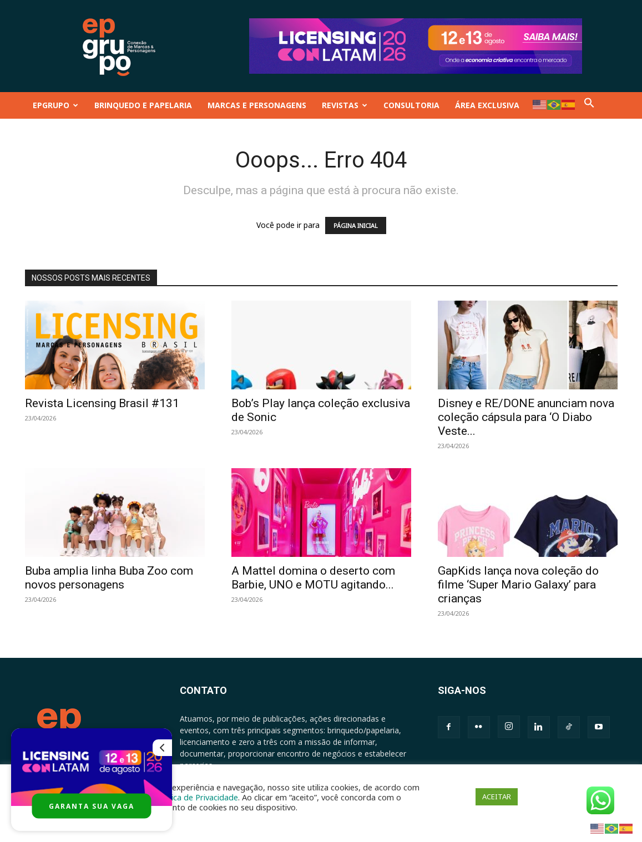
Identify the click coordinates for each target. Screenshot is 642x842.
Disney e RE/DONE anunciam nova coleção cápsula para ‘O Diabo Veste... (526, 417)
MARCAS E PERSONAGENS (257, 105)
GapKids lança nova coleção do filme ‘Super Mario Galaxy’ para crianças (518, 584)
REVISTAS (344, 105)
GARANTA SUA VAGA (91, 806)
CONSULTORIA (411, 105)
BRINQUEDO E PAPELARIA (143, 105)
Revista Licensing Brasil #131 (102, 403)
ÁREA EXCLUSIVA (487, 105)
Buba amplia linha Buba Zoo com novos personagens (109, 577)
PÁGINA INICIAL (355, 225)
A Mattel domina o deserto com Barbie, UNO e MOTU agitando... (313, 577)
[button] (589, 105)
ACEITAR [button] (496, 797)
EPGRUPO (55, 105)
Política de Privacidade (196, 797)
